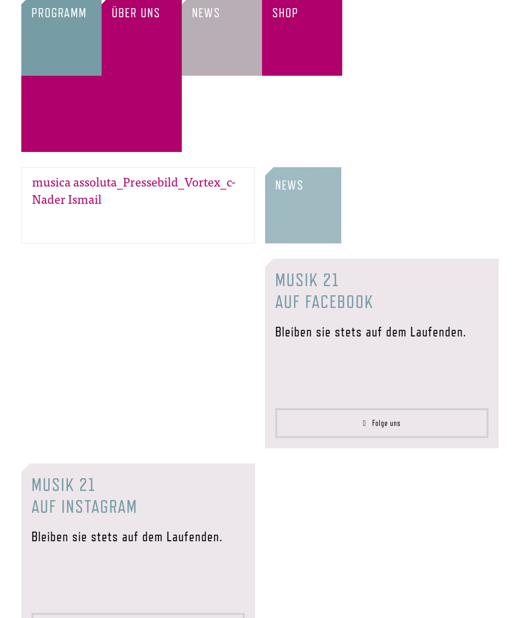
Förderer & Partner (178, 603)
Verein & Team (101, 603)
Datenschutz (339, 603)
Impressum (283, 603)
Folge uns (382, 347)
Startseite (43, 603)
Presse (240, 603)
